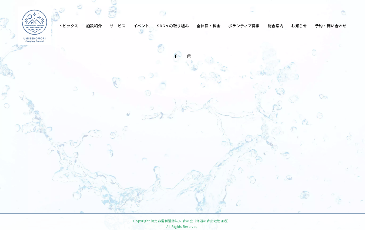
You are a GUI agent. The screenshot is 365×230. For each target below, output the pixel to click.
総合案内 (276, 25)
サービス (118, 25)
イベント (141, 25)
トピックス (69, 25)
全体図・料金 (208, 25)
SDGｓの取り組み (173, 25)
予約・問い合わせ (331, 25)
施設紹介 (94, 25)
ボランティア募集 (244, 25)
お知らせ (299, 25)
